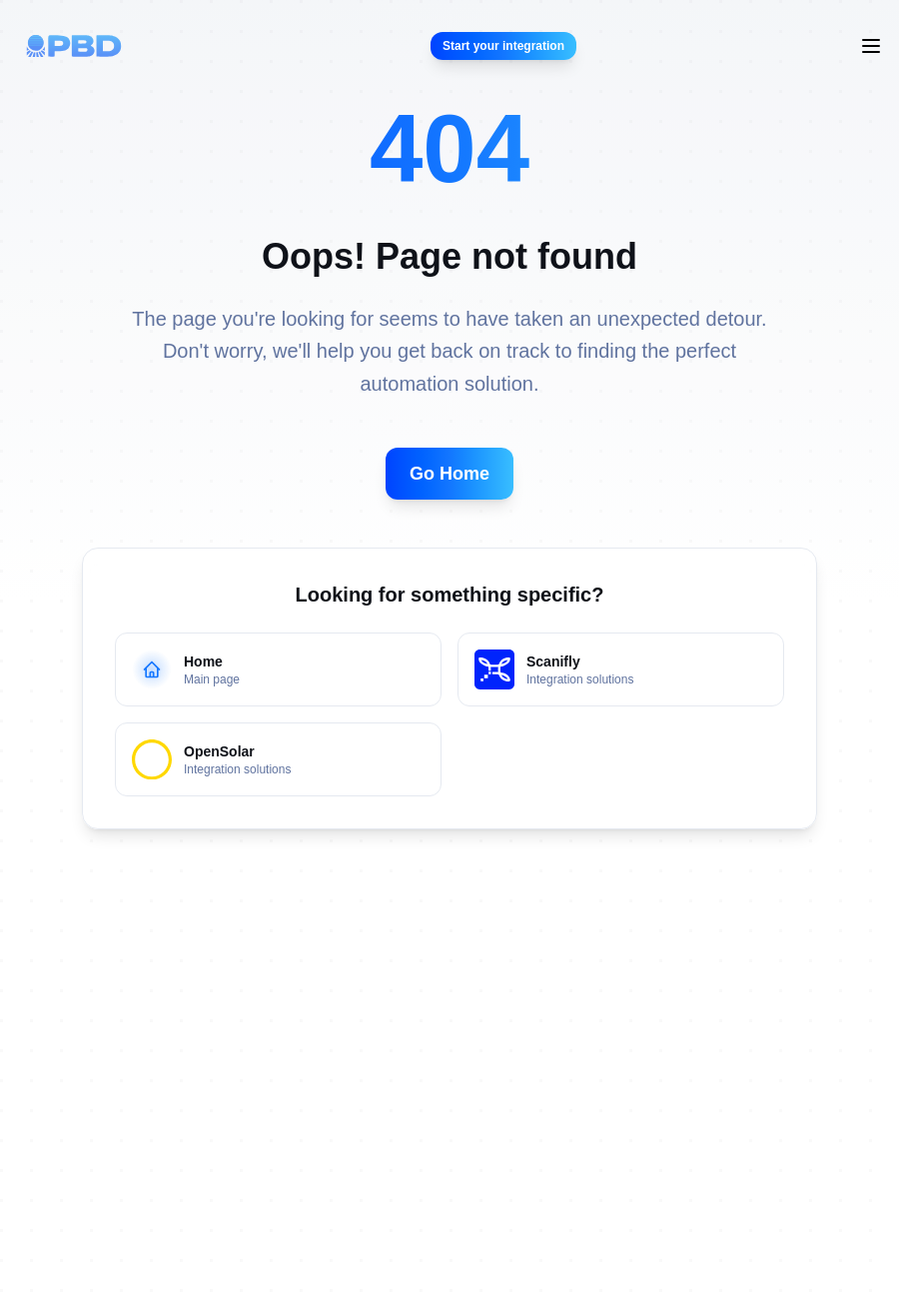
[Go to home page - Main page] (278, 669)
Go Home (449, 474)
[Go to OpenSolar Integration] (278, 759)
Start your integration (503, 46)
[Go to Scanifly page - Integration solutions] (620, 669)
